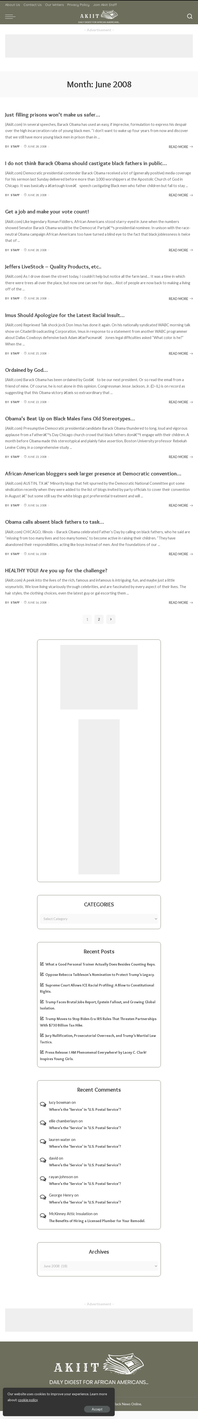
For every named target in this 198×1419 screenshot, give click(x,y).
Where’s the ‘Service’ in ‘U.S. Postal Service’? (85, 1117)
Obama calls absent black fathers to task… (60, 530)
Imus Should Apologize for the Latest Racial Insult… (71, 315)
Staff (15, 146)
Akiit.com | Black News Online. (118, 1412)
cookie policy (65, 1398)
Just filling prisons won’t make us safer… (58, 114)
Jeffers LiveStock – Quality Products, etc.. (59, 266)
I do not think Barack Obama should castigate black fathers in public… (95, 163)
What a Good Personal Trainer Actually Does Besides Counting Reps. (100, 972)
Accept (63, 1408)
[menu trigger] (11, 16)
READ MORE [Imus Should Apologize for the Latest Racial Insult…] (181, 353)
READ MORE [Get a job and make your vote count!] (181, 250)
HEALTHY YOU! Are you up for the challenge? (63, 578)
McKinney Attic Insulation (71, 1221)
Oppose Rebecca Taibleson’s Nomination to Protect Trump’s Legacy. (100, 982)
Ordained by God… (29, 369)
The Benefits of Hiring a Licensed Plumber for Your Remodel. (97, 1229)
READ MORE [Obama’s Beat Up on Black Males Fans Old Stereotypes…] (181, 457)
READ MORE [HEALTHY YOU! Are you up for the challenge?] (181, 610)
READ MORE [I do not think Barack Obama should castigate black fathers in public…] (181, 195)
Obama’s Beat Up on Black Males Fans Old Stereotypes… (78, 418)
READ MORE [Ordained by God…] (181, 402)
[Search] (190, 16)
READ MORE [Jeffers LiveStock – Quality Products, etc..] (181, 299)
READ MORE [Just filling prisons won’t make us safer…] (181, 147)
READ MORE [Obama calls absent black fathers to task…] (181, 562)
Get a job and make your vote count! (52, 211)
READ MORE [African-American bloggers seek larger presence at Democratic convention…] (181, 514)
